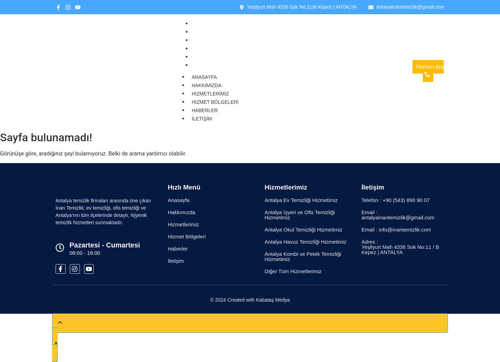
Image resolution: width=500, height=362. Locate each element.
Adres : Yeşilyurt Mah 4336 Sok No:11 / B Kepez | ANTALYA (400, 247)
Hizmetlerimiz (212, 40)
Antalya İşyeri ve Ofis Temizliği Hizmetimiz (300, 214)
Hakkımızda (209, 32)
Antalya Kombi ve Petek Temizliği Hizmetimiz (303, 256)
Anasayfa (206, 23)
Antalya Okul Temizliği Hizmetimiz (303, 230)
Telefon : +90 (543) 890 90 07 (395, 200)
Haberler (207, 57)
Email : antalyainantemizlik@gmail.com (397, 214)
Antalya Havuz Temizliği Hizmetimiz (306, 242)
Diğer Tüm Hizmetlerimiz (293, 271)
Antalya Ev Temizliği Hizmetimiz (301, 200)
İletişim (204, 65)
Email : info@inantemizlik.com (396, 230)
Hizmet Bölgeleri (217, 48)
